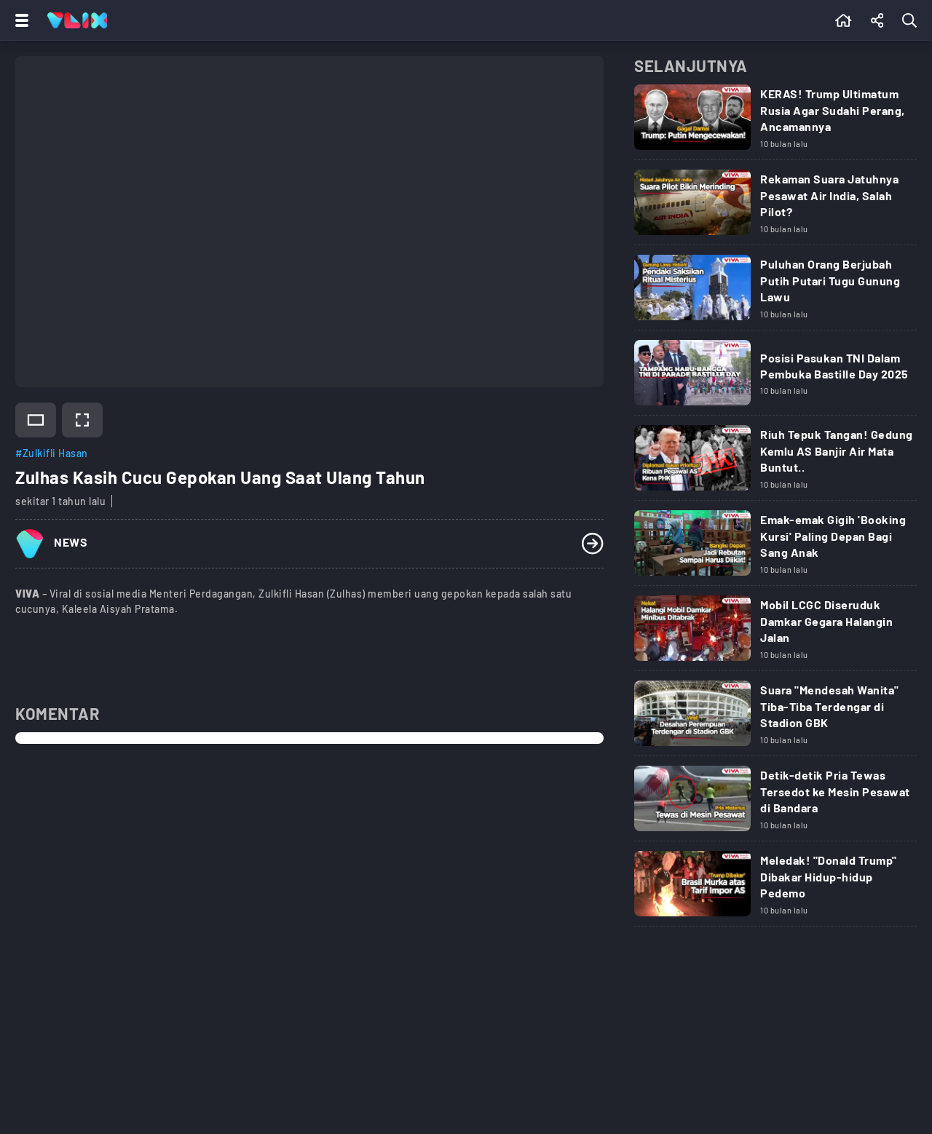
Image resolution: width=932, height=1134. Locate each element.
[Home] (77, 20)
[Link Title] (775, 122)
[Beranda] (843, 20)
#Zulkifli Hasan (51, 453)
